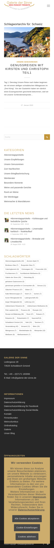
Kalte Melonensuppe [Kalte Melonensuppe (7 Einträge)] (13, 294)
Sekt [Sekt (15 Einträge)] (28, 322)
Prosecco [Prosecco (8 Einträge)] (25, 310)
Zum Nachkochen (12, 169)
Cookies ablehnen (27, 537)
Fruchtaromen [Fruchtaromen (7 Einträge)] (11, 273)
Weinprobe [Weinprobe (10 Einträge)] (39, 330)
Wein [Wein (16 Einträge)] (36, 326)
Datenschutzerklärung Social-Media (21, 410)
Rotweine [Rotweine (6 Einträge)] (9, 318)
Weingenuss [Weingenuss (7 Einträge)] (10, 330)
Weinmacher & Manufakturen (17, 201)
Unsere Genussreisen (27, 62)
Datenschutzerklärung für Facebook (21, 406)
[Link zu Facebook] (43, 544)
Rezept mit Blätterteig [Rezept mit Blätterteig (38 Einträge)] (14, 314)
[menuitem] (48, 5)
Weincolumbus (11, 421)
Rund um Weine (11, 192)
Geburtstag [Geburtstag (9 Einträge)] (29, 277)
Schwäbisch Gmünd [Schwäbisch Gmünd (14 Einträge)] (14, 322)
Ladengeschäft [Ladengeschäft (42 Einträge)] (31, 298)
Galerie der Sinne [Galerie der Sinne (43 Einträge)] (13, 277)
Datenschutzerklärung (14, 402)
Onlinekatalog (10, 425)
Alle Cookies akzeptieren (27, 518)
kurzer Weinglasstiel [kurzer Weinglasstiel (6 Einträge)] (13, 298)
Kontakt (7, 414)
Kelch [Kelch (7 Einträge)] (28, 294)
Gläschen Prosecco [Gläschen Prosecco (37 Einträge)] (13, 289)
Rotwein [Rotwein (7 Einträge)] (40, 314)
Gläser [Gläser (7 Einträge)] (28, 289)
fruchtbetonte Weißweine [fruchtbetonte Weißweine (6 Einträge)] (30, 273)
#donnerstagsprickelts (14, 155)
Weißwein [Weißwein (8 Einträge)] (10, 334)
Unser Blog (9, 433)
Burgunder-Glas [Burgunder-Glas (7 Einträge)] (28, 265)
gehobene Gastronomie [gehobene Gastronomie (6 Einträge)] (14, 281)
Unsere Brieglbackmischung (16, 173)
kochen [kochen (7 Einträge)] (37, 294)
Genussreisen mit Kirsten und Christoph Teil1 (27, 69)
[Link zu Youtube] (48, 544)
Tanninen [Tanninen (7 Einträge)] (39, 322)
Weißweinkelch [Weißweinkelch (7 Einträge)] (23, 334)
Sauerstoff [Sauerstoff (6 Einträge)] (36, 318)
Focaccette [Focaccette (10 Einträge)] (41, 269)
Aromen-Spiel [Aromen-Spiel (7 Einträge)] (33, 261)
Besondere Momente (13, 183)
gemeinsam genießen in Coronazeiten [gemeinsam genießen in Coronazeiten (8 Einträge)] (19, 285)
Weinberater (9, 178)
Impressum (9, 398)
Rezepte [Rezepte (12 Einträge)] (37, 310)
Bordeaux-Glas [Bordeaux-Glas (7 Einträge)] (11, 265)
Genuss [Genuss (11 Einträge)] (41, 285)
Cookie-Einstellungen (26, 527)
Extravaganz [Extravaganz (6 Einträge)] (27, 269)
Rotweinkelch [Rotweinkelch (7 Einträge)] (23, 318)
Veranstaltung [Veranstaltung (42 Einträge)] (11, 326)
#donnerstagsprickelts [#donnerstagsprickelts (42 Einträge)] (14, 261)
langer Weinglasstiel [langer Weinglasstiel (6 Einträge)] (13, 302)
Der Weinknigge (11, 197)
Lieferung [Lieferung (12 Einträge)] (30, 302)
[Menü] (48, 5)
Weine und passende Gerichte (17, 187)
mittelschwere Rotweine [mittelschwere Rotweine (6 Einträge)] (14, 306)
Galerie (7, 429)
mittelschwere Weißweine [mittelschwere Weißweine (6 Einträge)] (37, 306)
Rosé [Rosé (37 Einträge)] (29, 314)
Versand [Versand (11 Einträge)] (25, 326)
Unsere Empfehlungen (14, 159)
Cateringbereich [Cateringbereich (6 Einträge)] (12, 269)
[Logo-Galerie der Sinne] (22, 5)
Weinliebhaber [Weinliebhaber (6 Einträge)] (25, 330)
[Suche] (27, 137)
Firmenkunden (11, 417)
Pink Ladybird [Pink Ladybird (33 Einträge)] (11, 310)
